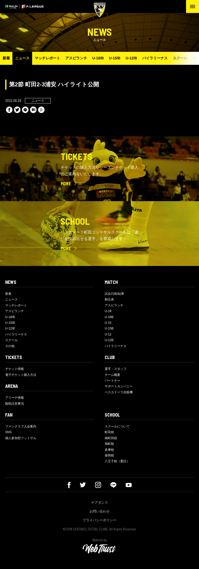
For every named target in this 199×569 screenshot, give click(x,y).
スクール (180, 58)
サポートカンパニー (119, 386)
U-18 (108, 311)
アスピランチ (76, 58)
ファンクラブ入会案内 (20, 426)
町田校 (109, 432)
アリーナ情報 (14, 397)
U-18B (109, 317)
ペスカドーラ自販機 (119, 392)
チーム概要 (112, 375)
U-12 (108, 334)
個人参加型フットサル (20, 438)
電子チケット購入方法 (20, 375)
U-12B (109, 340)
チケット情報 (14, 369)
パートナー (112, 380)
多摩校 (109, 450)
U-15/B (114, 58)
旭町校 (109, 444)
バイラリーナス (155, 58)
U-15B (109, 328)
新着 (6, 58)
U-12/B (131, 58)
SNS (8, 432)
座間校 (109, 455)
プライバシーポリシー (99, 520)
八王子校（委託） (117, 461)
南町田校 (111, 438)
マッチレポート (47, 58)
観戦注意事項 (14, 403)
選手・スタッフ (115, 369)
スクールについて (117, 426)
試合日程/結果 (114, 294)
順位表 (109, 299)
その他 (10, 346)
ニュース (22, 58)
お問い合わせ (99, 511)
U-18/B (98, 58)
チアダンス (99, 502)
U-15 (108, 323)
